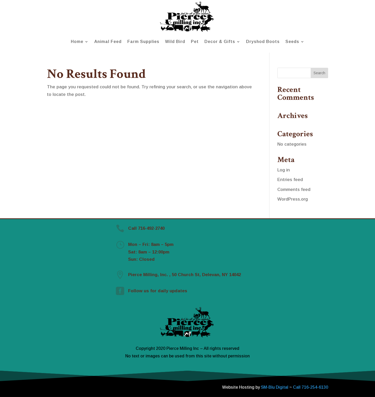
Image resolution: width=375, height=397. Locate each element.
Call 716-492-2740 (146, 228)
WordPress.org (292, 199)
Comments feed (293, 189)
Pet (195, 41)
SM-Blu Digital (275, 387)
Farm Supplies (143, 41)
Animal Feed (108, 41)
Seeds (292, 41)
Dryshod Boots (263, 41)
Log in (283, 170)
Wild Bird (175, 41)
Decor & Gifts (219, 41)
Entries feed (290, 179)
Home (77, 41)
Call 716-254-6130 (310, 387)
